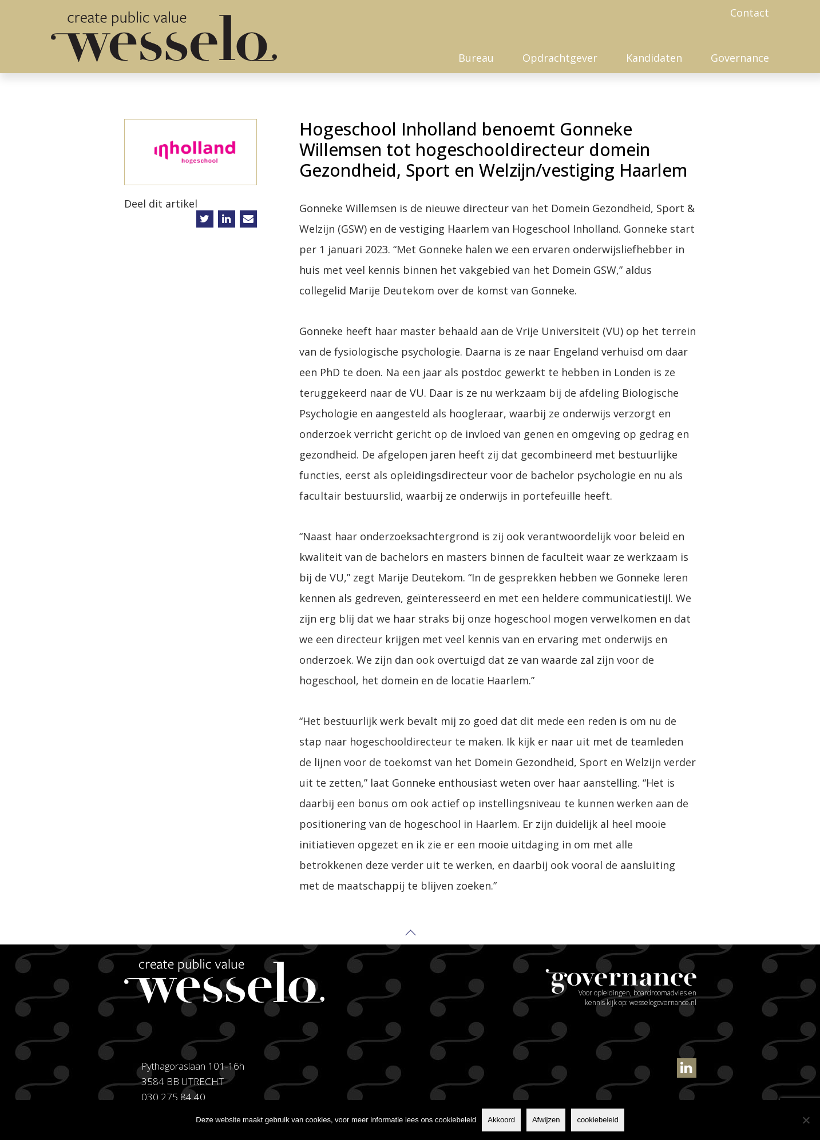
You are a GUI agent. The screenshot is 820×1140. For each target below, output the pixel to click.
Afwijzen (546, 1119)
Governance (740, 58)
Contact (749, 12)
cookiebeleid (597, 1119)
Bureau (476, 58)
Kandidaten (654, 58)
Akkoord (501, 1119)
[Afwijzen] (805, 1120)
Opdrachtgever (559, 58)
